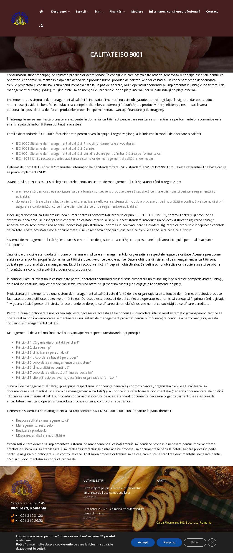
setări (41, 549)
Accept (143, 542)
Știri (98, 11)
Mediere (137, 11)
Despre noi (59, 11)
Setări (195, 542)
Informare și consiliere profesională (174, 11)
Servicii (81, 11)
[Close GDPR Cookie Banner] (212, 542)
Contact (212, 11)
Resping (169, 542)
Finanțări (115, 11)
